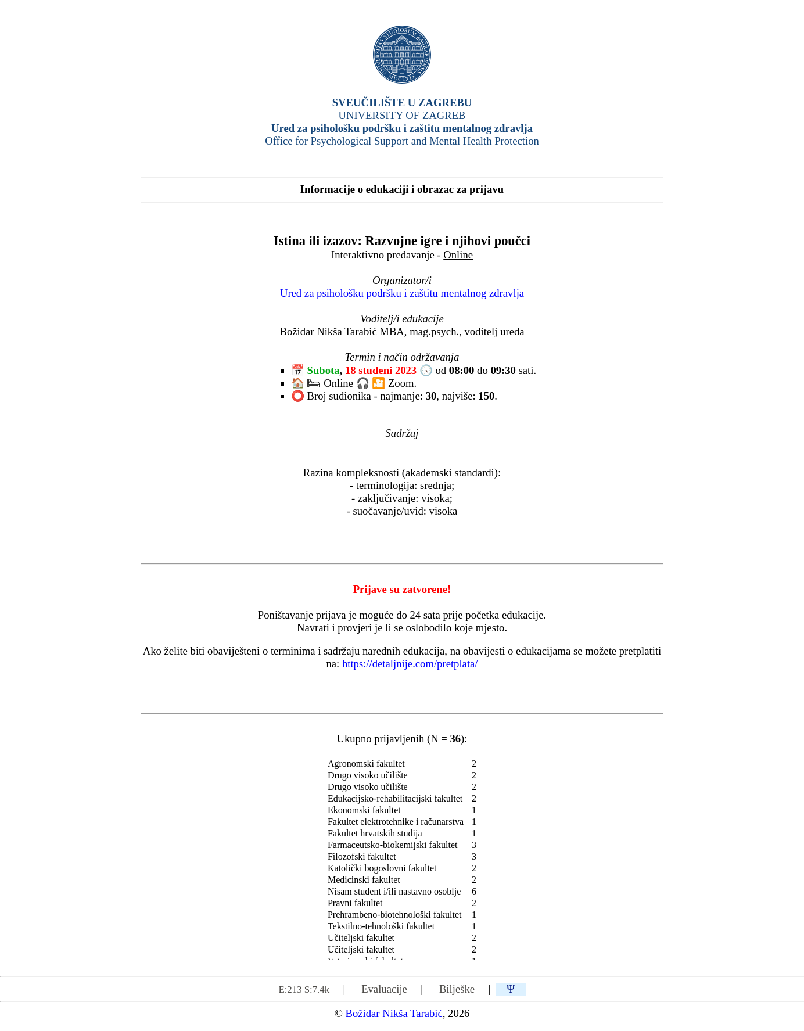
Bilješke (457, 989)
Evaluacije (384, 989)
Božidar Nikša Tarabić (393, 1013)
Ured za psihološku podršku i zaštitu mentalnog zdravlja (402, 293)
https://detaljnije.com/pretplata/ (410, 664)
